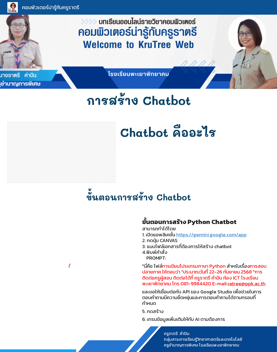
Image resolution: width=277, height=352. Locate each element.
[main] (138, 100)
